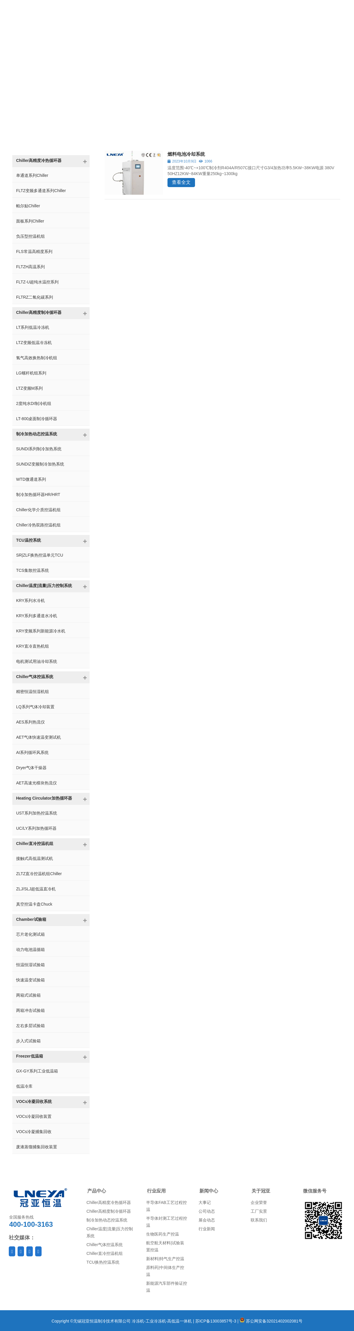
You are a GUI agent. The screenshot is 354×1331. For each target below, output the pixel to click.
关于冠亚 (261, 1190)
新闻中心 (208, 1190)
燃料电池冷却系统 (186, 154)
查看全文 (181, 182)
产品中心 (96, 1190)
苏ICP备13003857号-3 (215, 1321)
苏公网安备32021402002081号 (271, 1321)
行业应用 (156, 1190)
